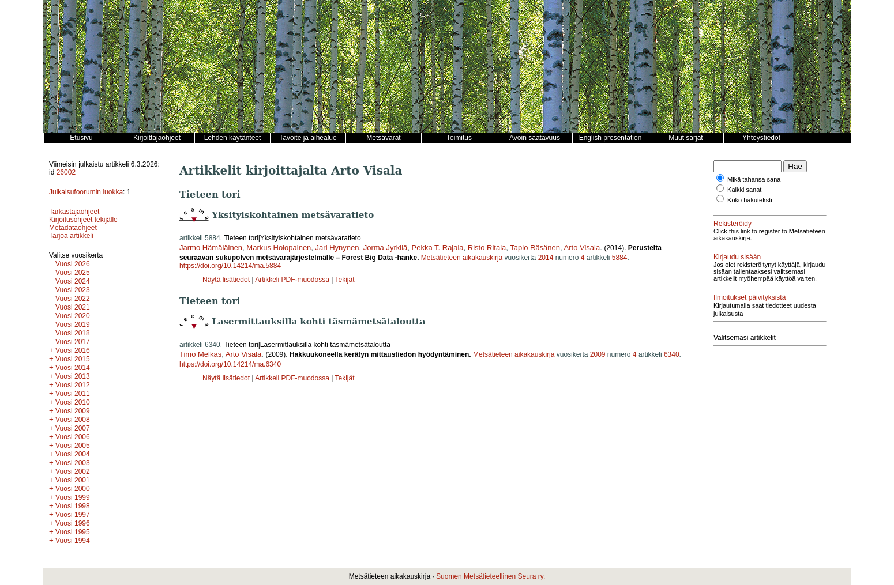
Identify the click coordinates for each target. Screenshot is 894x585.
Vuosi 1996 (72, 523)
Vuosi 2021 (72, 307)
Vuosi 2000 (72, 489)
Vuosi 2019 (72, 324)
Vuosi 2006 (72, 437)
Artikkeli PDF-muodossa (292, 279)
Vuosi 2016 (72, 350)
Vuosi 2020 (72, 316)
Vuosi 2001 (72, 480)
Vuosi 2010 (72, 402)
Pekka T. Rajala (438, 247)
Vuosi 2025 (72, 273)
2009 (598, 354)
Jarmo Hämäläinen (210, 247)
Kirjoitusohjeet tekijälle (83, 220)
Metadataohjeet (73, 228)
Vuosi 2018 (72, 333)
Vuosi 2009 (72, 411)
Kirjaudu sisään (737, 257)
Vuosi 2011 (72, 394)
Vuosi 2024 (72, 281)
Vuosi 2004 (72, 454)
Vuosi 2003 (72, 463)
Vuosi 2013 (72, 376)
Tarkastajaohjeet (74, 211)
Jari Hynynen (337, 247)
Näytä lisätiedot (226, 279)
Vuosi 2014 (72, 368)
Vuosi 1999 (72, 497)
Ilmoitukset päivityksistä (749, 297)
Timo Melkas (200, 354)
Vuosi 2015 (72, 359)
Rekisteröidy (732, 224)
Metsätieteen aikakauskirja (461, 258)
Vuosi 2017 (72, 342)
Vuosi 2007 (72, 428)
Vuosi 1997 (72, 515)
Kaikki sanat (744, 189)
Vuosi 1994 (72, 541)
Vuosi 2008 (72, 420)
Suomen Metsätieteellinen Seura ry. (490, 576)
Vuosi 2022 (72, 299)
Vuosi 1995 (72, 532)
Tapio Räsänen (535, 247)
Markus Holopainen (278, 247)
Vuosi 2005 (72, 445)
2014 (546, 258)
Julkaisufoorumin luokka (86, 192)
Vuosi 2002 (72, 471)
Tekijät (344, 279)
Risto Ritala (487, 247)
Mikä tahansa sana (753, 179)
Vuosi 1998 (72, 506)
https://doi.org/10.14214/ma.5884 (230, 266)
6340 (671, 354)
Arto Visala (582, 247)
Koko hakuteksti (749, 200)
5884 (620, 258)
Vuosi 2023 (72, 290)
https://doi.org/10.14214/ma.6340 (230, 364)
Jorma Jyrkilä (385, 247)
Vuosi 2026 (72, 264)
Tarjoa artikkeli (71, 236)
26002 (66, 172)
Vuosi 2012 (72, 385)
